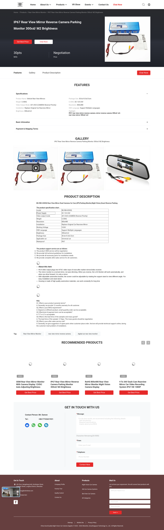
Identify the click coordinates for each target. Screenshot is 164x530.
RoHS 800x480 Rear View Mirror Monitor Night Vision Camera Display (97, 384)
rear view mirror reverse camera (59, 334)
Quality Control (59, 493)
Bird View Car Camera (88, 494)
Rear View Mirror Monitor (37, 12)
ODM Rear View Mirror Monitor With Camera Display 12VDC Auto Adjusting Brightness (30, 384)
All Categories (86, 498)
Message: (80, 414)
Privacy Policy (92, 522)
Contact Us (58, 497)
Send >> (115, 512)
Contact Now (84, 465)
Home (16, 12)
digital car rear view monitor (88, 334)
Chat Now (44, 42)
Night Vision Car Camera (89, 484)
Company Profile (60, 484)
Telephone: (81, 452)
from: (79, 440)
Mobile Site (80, 522)
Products (23, 12)
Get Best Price (23, 42)
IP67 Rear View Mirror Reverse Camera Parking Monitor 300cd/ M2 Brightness (65, 384)
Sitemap (70, 522)
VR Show (76, 4)
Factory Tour (58, 489)
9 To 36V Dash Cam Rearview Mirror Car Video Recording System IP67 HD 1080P (132, 384)
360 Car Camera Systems (89, 489)
